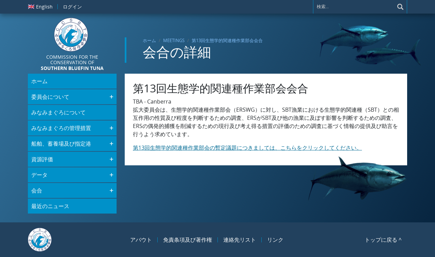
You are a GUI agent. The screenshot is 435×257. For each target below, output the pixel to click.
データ (39, 175)
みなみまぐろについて (58, 112)
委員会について (50, 96)
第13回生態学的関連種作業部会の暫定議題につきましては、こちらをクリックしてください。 (247, 147)
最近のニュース (50, 206)
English (40, 6)
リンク (275, 239)
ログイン (72, 6)
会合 (36, 190)
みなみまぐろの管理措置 (61, 128)
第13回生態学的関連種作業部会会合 (227, 40)
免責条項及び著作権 (187, 239)
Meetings (174, 40)
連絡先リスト (239, 239)
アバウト (141, 239)
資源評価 (42, 159)
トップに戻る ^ (383, 239)
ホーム (149, 40)
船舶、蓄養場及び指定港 (61, 143)
